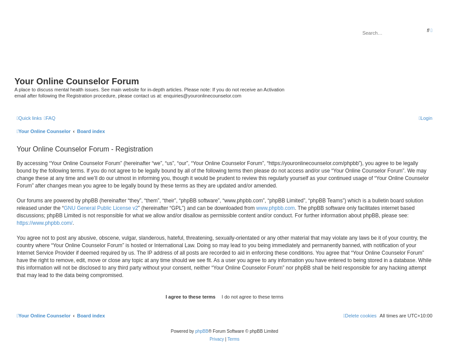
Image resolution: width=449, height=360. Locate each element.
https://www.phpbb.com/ (44, 223)
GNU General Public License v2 (101, 208)
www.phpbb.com (275, 208)
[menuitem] (49, 118)
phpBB (201, 331)
